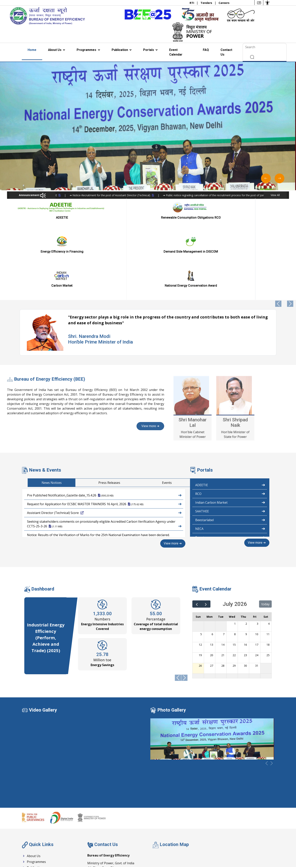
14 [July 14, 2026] (222, 576)
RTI (192, 3)
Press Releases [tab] (251, 415)
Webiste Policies (211, 852)
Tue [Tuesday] (220, 548)
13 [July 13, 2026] (211, 576)
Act (156, 852)
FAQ (206, 50)
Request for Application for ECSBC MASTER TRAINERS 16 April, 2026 (104, 436)
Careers (224, 3)
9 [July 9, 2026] (246, 565)
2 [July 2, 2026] (246, 555)
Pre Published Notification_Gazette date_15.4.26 (104, 427)
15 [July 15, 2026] (234, 576)
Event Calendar (175, 52)
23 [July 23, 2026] (245, 586)
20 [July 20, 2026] (211, 586)
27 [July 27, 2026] (211, 597)
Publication (120, 50)
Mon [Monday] (210, 548)
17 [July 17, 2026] (256, 576)
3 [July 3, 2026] (257, 555)
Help (230, 852)
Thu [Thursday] (243, 548)
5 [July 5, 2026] (201, 565)
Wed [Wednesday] (232, 548)
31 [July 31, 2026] (256, 597)
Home (32, 50)
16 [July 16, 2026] (245, 576)
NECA (230, 460)
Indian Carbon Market (230, 434)
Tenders (207, 3)
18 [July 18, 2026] (268, 576)
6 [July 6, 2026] (212, 565)
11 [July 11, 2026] (268, 565)
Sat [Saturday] (266, 548)
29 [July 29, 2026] (234, 597)
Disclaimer (246, 852)
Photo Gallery (171, 641)
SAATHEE (230, 443)
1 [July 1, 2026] (235, 555)
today (265, 535)
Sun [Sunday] (198, 548)
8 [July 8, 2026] (235, 565)
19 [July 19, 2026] (200, 586)
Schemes (143, 852)
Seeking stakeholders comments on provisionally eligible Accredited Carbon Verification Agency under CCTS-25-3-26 (104, 456)
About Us (55, 50)
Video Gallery (43, 641)
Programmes (87, 50)
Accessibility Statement (180, 852)
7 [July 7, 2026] (223, 565)
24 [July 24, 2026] (256, 586)
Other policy (266, 852)
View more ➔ (173, 475)
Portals (149, 50)
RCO (230, 425)
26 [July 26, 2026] (200, 597)
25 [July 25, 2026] (268, 586)
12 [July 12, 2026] (200, 576)
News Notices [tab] (194, 415)
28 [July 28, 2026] (222, 597)
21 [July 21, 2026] (222, 586)
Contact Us (226, 52)
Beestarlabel (230, 451)
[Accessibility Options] (267, 2)
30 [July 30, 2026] (245, 597)
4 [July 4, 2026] (269, 555)
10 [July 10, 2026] (256, 565)
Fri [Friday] (254, 548)
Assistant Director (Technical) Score (104, 444)
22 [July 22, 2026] (234, 586)
